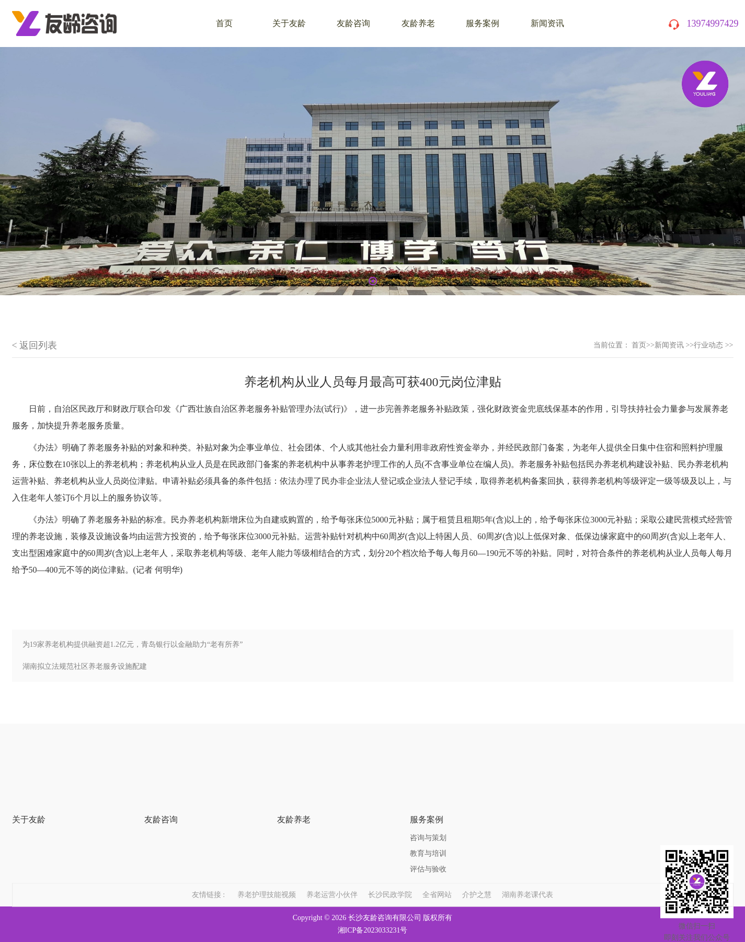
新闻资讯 (547, 23)
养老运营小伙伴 (332, 882)
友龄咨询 (353, 23)
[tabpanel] (372, 171)
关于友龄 (289, 23)
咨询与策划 (428, 805)
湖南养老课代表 (527, 882)
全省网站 (437, 882)
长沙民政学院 (390, 882)
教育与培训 (428, 820)
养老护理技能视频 (266, 882)
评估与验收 (428, 836)
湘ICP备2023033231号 (373, 930)
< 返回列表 (35, 345)
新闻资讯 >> (674, 345)
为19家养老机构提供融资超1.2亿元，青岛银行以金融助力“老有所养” (132, 644)
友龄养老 (418, 23)
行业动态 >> (713, 345)
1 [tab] (372, 281)
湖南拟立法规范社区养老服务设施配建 (84, 666)
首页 (639, 345)
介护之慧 (476, 882)
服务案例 (482, 23)
